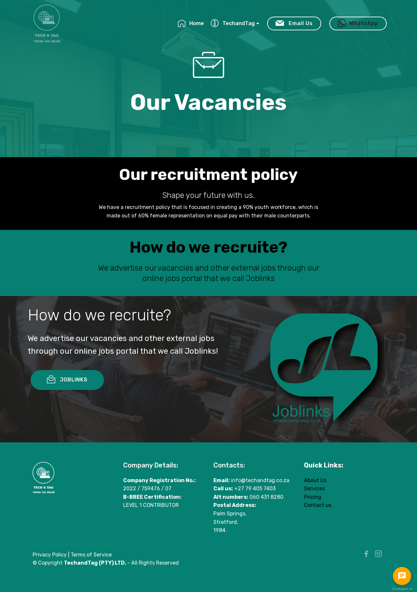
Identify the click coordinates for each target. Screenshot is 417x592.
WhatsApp (358, 23)
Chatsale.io (402, 589)
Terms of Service (91, 555)
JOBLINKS (67, 396)
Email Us (294, 23)
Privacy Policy (50, 555)
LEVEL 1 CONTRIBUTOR (151, 505)
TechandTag (233, 23)
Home (191, 23)
